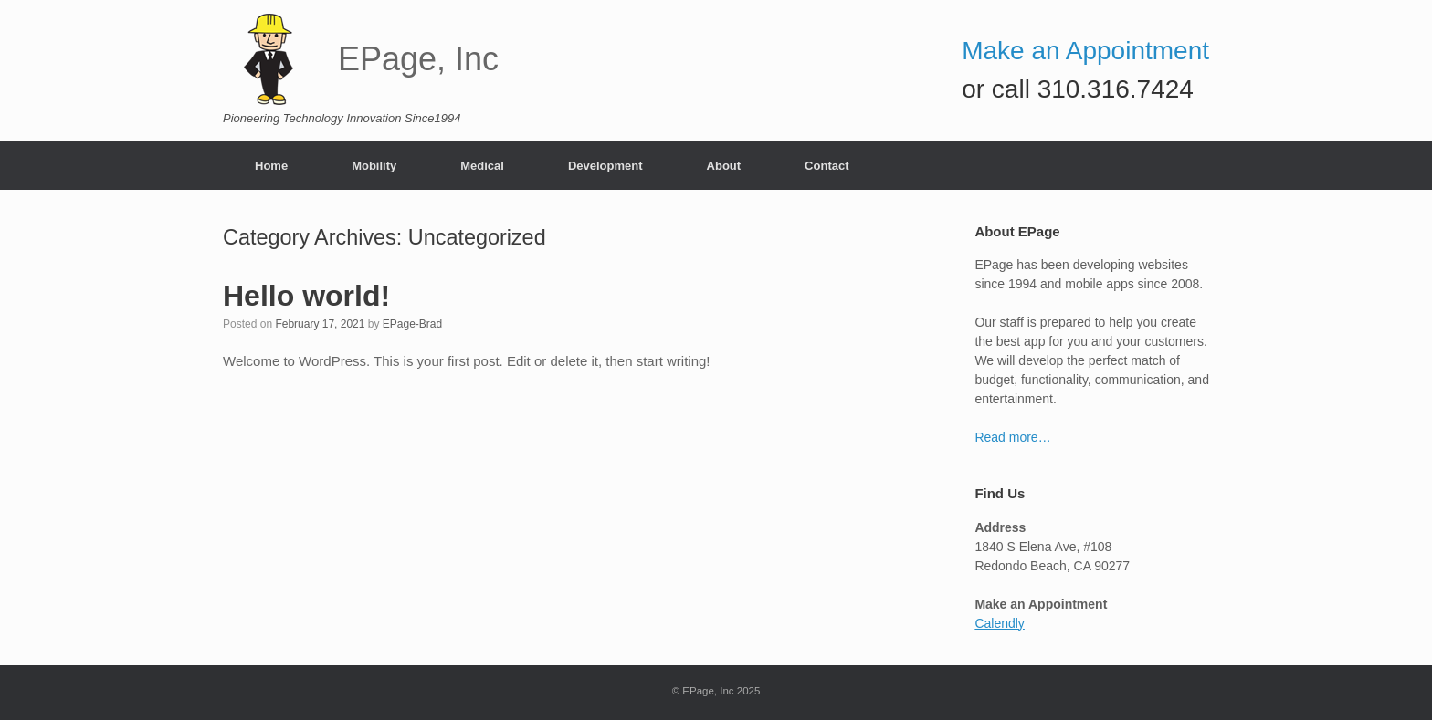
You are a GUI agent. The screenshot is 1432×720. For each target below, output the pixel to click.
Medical (482, 165)
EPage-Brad (412, 324)
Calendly (999, 623)
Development (605, 165)
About (724, 165)
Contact (826, 165)
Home (271, 165)
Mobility (374, 165)
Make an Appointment (1085, 51)
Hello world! (306, 295)
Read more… (1012, 437)
